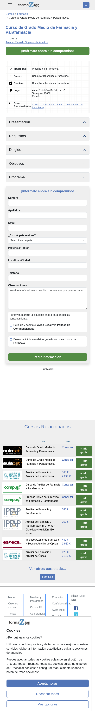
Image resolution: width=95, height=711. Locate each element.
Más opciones (47, 704)
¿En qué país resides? (22, 235)
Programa (17, 177)
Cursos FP (36, 607)
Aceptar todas (47, 683)
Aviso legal (58, 610)
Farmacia (47, 576)
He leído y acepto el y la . (41, 327)
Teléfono (13, 273)
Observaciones (17, 285)
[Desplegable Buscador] (86, 5)
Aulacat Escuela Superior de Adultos (27, 42)
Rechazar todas (47, 694)
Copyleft (57, 616)
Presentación (19, 122)
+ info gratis (84, 450)
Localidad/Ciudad (19, 260)
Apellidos (14, 210)
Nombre (13, 197)
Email (11, 222)
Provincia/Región (19, 248)
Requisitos (17, 136)
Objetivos (16, 163)
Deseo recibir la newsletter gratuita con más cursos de (44, 341)
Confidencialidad (61, 603)
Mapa (11, 597)
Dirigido (15, 150)
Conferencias (37, 613)
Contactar (57, 597)
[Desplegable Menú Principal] (10, 4)
